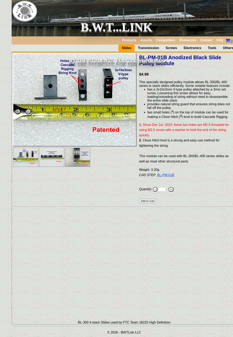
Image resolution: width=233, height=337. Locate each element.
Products (129, 40)
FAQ (220, 40)
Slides (126, 48)
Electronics (192, 48)
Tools (212, 48)
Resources (187, 40)
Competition (165, 40)
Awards (146, 40)
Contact (206, 40)
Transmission (148, 48)
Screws (171, 48)
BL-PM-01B (165, 175)
